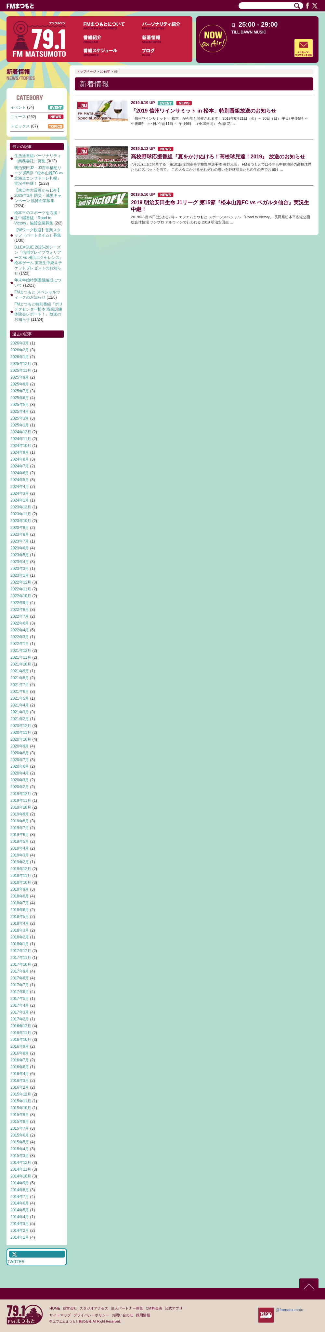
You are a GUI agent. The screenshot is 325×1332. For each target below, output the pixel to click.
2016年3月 (19, 1080)
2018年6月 (19, 910)
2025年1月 (19, 425)
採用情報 (143, 1315)
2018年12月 (20, 869)
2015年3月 (19, 1155)
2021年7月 (19, 684)
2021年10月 (20, 664)
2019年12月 (20, 793)
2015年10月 (20, 1108)
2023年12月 (20, 507)
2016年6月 (19, 1067)
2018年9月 (19, 889)
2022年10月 (20, 596)
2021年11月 (20, 657)
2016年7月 (19, 1060)
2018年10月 (20, 882)
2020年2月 (19, 787)
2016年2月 (19, 1087)
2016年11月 (20, 1032)
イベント (18, 107)
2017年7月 (19, 985)
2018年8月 (19, 896)
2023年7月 (19, 541)
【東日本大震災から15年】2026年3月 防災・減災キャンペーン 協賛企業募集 (37, 195)
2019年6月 (19, 834)
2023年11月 (20, 514)
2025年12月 (20, 363)
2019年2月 (19, 862)
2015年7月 (19, 1128)
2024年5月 (19, 480)
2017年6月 (19, 991)
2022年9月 (19, 602)
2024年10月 (20, 445)
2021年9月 (19, 671)
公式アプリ (174, 1308)
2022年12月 (20, 582)
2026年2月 (19, 350)
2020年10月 (20, 739)
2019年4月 (19, 848)
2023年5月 (19, 555)
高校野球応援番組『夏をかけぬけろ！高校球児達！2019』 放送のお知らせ (218, 156)
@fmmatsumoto (289, 1310)
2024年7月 (19, 466)
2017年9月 (19, 971)
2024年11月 (20, 439)
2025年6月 (19, 398)
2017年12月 (20, 951)
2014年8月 (19, 1190)
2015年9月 (19, 1114)
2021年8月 (19, 678)
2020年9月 (19, 746)
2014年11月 (20, 1169)
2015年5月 (19, 1142)
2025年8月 (19, 384)
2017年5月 (19, 998)
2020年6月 (19, 766)
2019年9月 (19, 814)
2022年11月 (20, 589)
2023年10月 (20, 520)
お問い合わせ (122, 1315)
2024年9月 (19, 452)
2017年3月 (19, 1012)
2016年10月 (20, 1039)
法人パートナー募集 (127, 1308)
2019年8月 (19, 821)
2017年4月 (19, 1005)
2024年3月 (19, 493)
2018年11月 (20, 875)
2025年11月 (20, 370)
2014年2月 (19, 1230)
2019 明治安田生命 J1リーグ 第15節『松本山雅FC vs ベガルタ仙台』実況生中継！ (220, 206)
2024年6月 (19, 473)
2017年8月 (19, 978)
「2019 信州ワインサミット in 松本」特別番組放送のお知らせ (203, 111)
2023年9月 (19, 527)
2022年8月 (19, 609)
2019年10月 (20, 807)
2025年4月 (19, 411)
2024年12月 (20, 432)
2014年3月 (19, 1223)
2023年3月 (19, 568)
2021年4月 (19, 705)
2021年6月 (19, 691)
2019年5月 (19, 841)
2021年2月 (19, 719)
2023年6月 (19, 548)
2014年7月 (19, 1196)
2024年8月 (19, 459)
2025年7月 (19, 391)
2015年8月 (19, 1121)
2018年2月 (19, 937)
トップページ (86, 71)
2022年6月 (19, 623)
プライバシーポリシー (91, 1315)
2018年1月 (19, 944)
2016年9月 (19, 1046)
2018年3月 (19, 930)
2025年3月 (19, 418)
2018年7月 (19, 903)
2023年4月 (19, 561)
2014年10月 (20, 1176)
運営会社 (70, 1308)
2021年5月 (19, 698)
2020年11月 (20, 732)
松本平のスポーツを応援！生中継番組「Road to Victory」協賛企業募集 (37, 217)
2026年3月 (19, 343)
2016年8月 (19, 1053)
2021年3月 (19, 712)
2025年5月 (19, 404)
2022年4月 (19, 630)
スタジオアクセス (94, 1308)
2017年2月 (19, 1019)
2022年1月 (19, 643)
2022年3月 (19, 637)
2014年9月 (19, 1183)
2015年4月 (19, 1149)
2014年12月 (20, 1162)
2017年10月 (20, 964)
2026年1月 (19, 357)
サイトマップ (60, 1315)
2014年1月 (19, 1237)
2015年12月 (20, 1094)
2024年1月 (19, 500)
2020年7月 (19, 760)
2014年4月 (19, 1217)
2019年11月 (20, 800)
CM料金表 (154, 1308)
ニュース (18, 116)
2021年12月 (20, 650)
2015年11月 (20, 1101)
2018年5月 (19, 916)
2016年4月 (19, 1073)
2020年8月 (19, 753)
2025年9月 (19, 377)
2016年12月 (20, 1026)
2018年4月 (19, 923)
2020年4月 (19, 773)
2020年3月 (19, 780)
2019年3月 (19, 855)
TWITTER (15, 1261)
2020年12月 (20, 725)
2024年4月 (19, 486)
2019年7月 (19, 828)
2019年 (105, 71)
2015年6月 (19, 1135)
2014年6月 (19, 1203)
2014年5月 (19, 1210)
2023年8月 (19, 534)
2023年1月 (19, 575)
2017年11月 (20, 957)
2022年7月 (19, 616)
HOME (54, 1308)
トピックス (20, 126)
